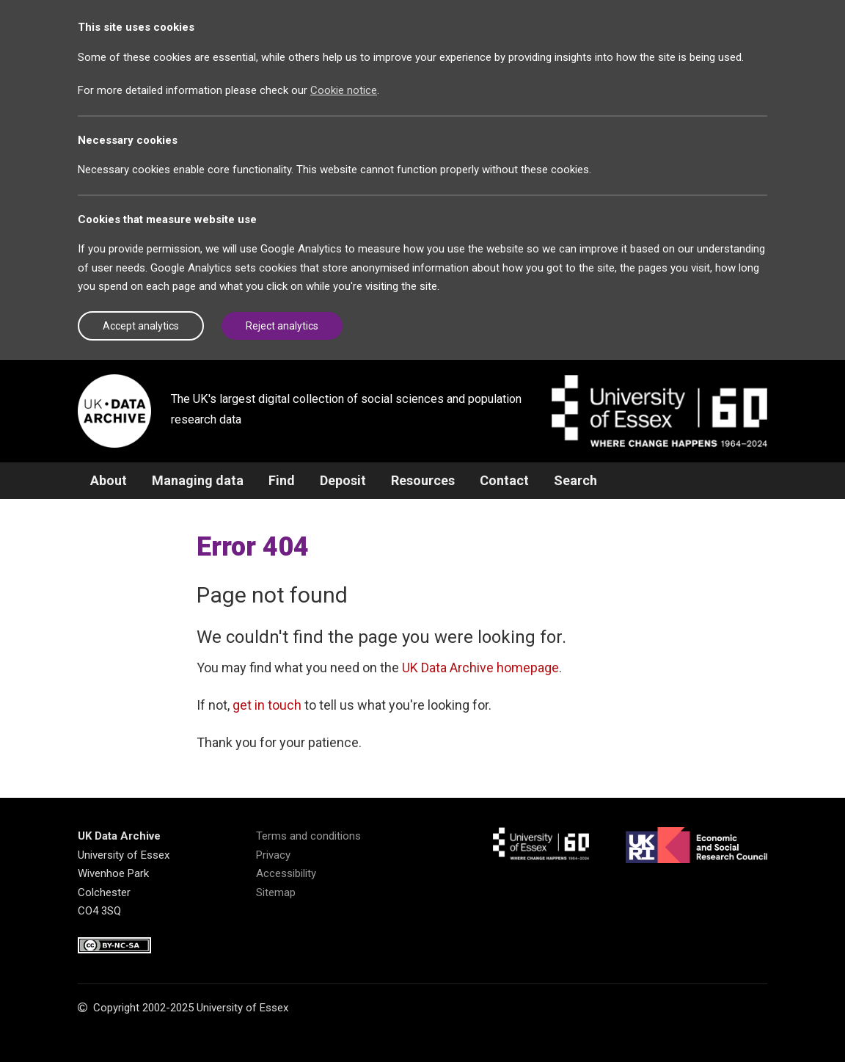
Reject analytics (282, 326)
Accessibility (286, 873)
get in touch (267, 705)
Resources (423, 480)
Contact (504, 480)
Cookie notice (343, 90)
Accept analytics (141, 326)
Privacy (273, 855)
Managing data (198, 480)
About (108, 480)
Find (281, 480)
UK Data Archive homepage (480, 667)
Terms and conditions (308, 836)
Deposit (343, 480)
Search (575, 480)
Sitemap (276, 892)
